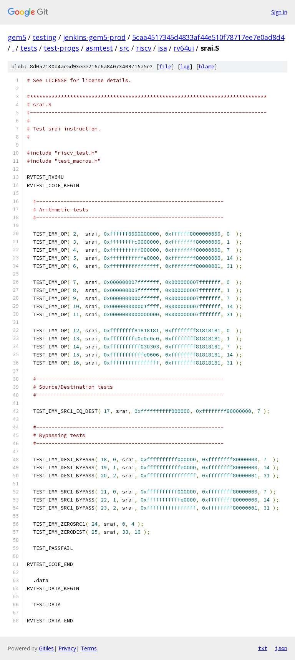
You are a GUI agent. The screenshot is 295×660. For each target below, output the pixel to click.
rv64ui (184, 48)
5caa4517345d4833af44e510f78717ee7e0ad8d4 (208, 37)
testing (44, 37)
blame (206, 66)
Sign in (279, 12)
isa (162, 48)
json (281, 648)
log (185, 66)
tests (28, 48)
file (165, 66)
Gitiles (46, 648)
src (124, 48)
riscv (143, 48)
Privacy (67, 648)
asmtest (99, 48)
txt (262, 648)
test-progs (61, 48)
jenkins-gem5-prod (94, 37)
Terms (89, 648)
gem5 (17, 37)
